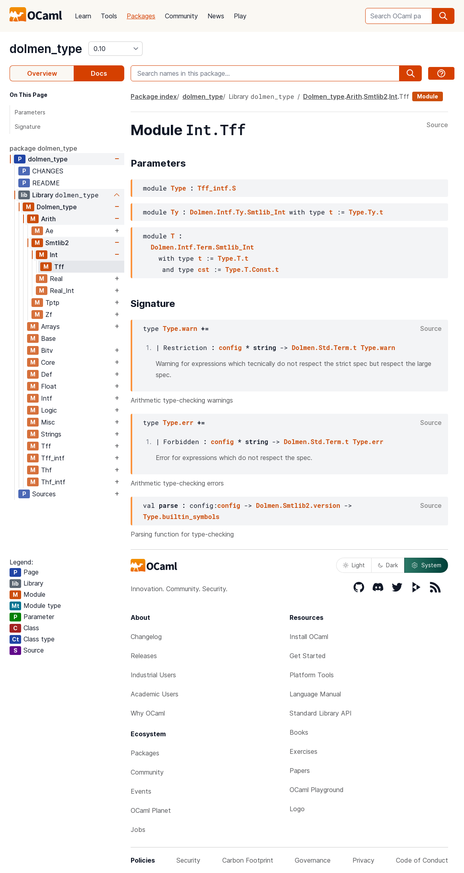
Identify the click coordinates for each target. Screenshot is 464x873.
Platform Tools (312, 675)
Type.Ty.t (366, 212)
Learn (83, 16)
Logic (49, 410)
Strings (51, 434)
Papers (300, 771)
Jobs (138, 830)
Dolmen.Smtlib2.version (298, 505)
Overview (42, 73)
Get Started (308, 656)
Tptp (52, 303)
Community (181, 16)
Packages (141, 16)
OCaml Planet (151, 810)
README (46, 183)
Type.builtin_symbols (181, 516)
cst (203, 269)
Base (48, 338)
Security (188, 860)
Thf (46, 470)
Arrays (50, 326)
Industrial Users (153, 675)
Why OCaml (148, 713)
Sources (44, 494)
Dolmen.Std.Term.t (324, 347)
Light (354, 565)
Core (48, 362)
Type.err (178, 422)
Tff (59, 267)
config (230, 347)
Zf (48, 315)
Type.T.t (233, 258)
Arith (48, 219)
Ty (174, 212)
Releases (144, 656)
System (426, 565)
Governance (313, 860)
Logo (297, 809)
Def (46, 374)
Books (299, 732)
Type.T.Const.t (252, 269)
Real (56, 279)
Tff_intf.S (217, 188)
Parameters (30, 112)
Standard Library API (321, 713)
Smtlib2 (57, 243)
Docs (99, 73)
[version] (115, 48)
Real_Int (62, 291)
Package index (154, 96)
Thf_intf (53, 482)
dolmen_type (46, 48)
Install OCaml (309, 637)
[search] (443, 16)
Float (49, 386)
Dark (388, 565)
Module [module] (427, 96)
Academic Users (154, 694)
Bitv (47, 350)
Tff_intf (53, 458)
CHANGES (47, 171)
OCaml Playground (317, 790)
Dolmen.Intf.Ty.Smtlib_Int (238, 212)
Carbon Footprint (247, 860)
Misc (48, 422)
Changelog (146, 637)
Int (54, 255)
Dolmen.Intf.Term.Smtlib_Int (202, 247)
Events (141, 791)
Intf (46, 398)
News (216, 16)
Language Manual (315, 694)
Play (240, 16)
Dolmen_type (57, 207)
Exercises (303, 751)
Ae (49, 231)
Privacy (363, 860)
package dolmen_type (43, 148)
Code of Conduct (422, 860)
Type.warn (180, 328)
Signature (28, 126)
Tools (109, 16)
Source (437, 125)
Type (178, 188)
